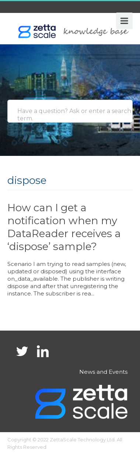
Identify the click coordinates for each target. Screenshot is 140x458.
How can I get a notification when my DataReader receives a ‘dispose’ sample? (64, 227)
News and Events (103, 371)
